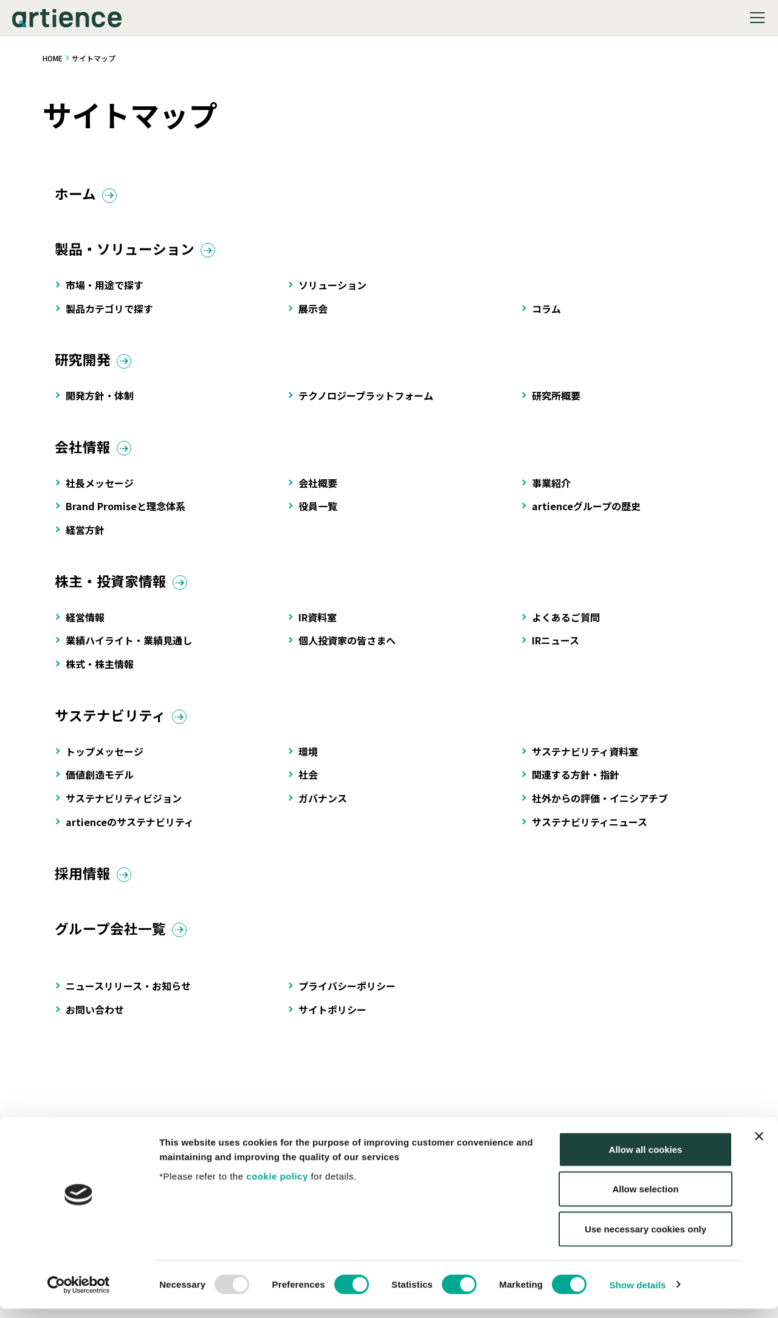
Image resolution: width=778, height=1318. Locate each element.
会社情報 (84, 452)
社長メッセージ (100, 489)
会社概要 (317, 489)
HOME (53, 58)
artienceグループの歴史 (586, 512)
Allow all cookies (646, 1158)
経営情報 (85, 624)
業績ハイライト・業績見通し (129, 648)
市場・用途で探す (104, 288)
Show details (638, 1294)
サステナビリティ (113, 723)
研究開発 (84, 363)
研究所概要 (556, 400)
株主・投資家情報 (113, 588)
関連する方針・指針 (575, 783)
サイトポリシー (332, 1021)
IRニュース (555, 648)
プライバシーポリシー (347, 998)
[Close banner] (759, 1145)
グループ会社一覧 (113, 940)
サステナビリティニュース (589, 831)
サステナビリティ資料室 (585, 760)
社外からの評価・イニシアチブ (600, 807)
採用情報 (84, 883)
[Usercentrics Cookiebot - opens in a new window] (79, 1294)
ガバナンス (322, 807)
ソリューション (332, 288)
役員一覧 (317, 512)
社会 (308, 783)
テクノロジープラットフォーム (365, 400)
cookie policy (277, 1185)
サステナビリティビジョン (124, 807)
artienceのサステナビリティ (130, 831)
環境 (308, 760)
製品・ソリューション (128, 251)
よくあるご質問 (566, 624)
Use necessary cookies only (645, 1238)
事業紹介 (551, 489)
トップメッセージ (104, 760)
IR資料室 (317, 624)
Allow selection (645, 1198)
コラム (546, 311)
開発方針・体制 (100, 400)
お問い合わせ (95, 1021)
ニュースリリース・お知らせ (128, 998)
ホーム (76, 194)
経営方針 (85, 535)
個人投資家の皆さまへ (347, 648)
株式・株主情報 (100, 671)
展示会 (313, 311)
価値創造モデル (100, 783)
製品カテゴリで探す (109, 311)
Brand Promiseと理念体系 (125, 512)
